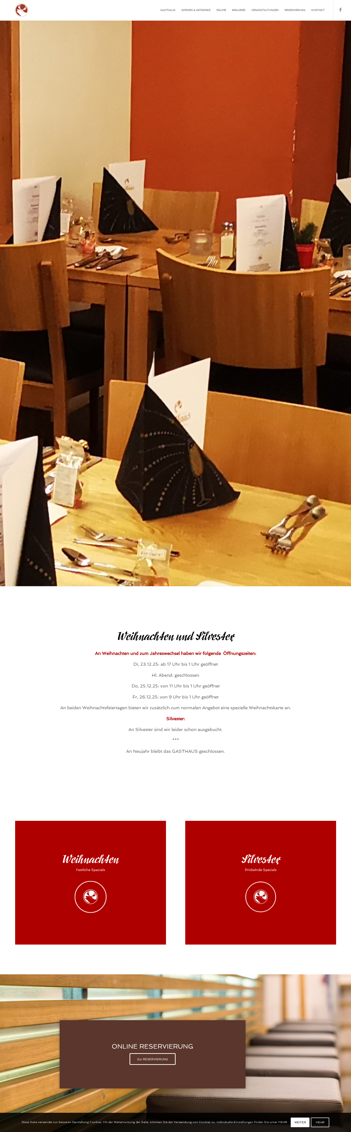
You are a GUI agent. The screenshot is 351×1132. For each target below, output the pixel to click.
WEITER (300, 1122)
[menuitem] (167, 10)
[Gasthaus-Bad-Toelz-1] (18, 10)
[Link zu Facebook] (340, 10)
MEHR (320, 1122)
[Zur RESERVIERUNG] (153, 1059)
